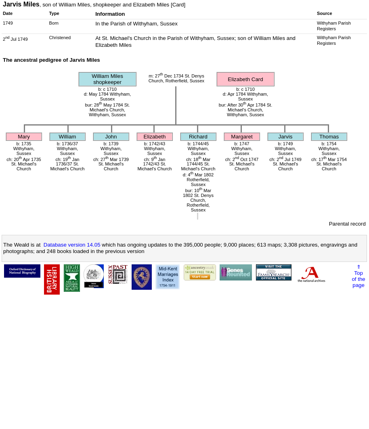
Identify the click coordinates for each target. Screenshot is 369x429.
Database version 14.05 (72, 245)
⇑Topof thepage (358, 276)
